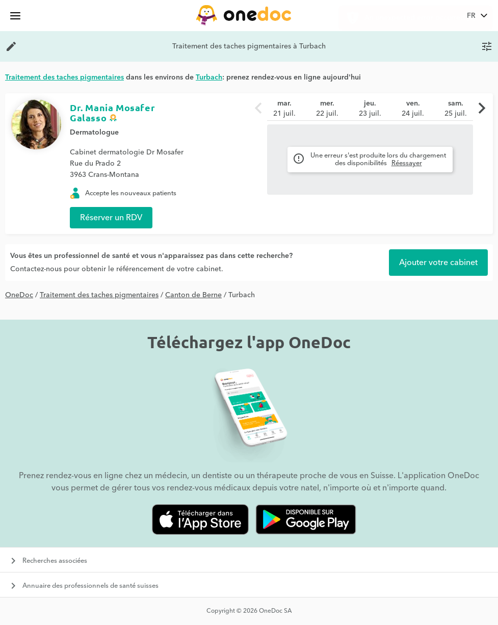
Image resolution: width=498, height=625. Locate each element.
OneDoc (19, 295)
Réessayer (406, 163)
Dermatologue (94, 132)
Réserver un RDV (111, 218)
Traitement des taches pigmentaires (99, 295)
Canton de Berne (193, 295)
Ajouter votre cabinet (438, 262)
